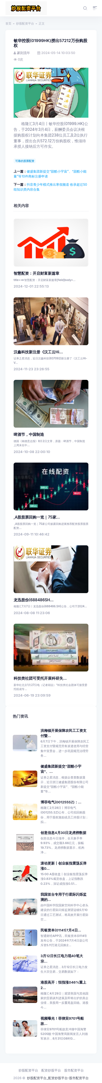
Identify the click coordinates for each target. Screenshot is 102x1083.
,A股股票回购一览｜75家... (37, 517)
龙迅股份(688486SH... (34, 600)
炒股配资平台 (25, 23)
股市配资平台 (74, 1070)
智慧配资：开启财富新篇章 (36, 273)
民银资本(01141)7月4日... (61, 930)
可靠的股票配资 (24, 160)
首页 (8, 23)
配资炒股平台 (51, 1070)
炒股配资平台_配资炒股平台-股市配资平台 (58, 1078)
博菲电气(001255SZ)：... (61, 802)
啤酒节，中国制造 (29, 434)
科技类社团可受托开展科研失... (40, 678)
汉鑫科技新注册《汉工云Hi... (38, 352)
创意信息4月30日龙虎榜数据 (63, 833)
